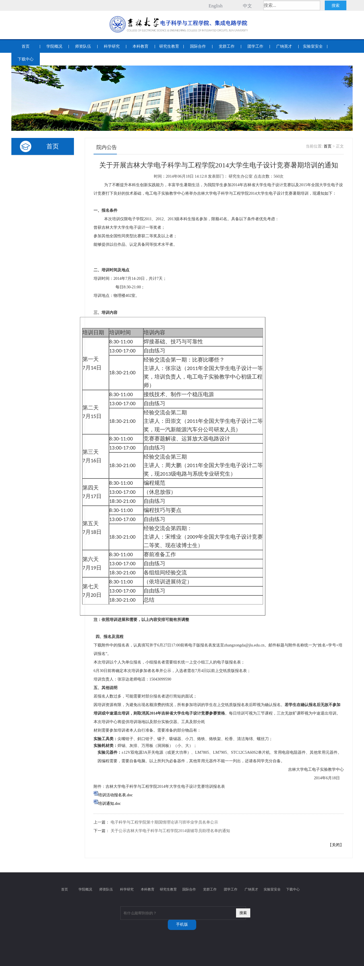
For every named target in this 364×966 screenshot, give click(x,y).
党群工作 (227, 46)
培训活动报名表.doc (115, 795)
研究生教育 (169, 46)
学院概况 (54, 46)
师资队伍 (83, 46)
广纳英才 (284, 46)
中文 (247, 5)
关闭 (336, 845)
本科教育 (140, 46)
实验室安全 (313, 46)
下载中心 (26, 59)
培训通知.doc (109, 803)
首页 (26, 46)
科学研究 (112, 46)
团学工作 (255, 46)
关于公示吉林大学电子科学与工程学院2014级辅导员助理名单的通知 (170, 831)
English (216, 5)
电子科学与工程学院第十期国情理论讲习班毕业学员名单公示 (164, 822)
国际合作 (198, 46)
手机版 (182, 924)
